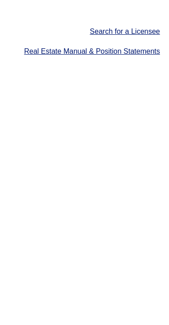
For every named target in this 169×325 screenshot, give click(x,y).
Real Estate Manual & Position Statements (92, 51)
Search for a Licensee (125, 31)
